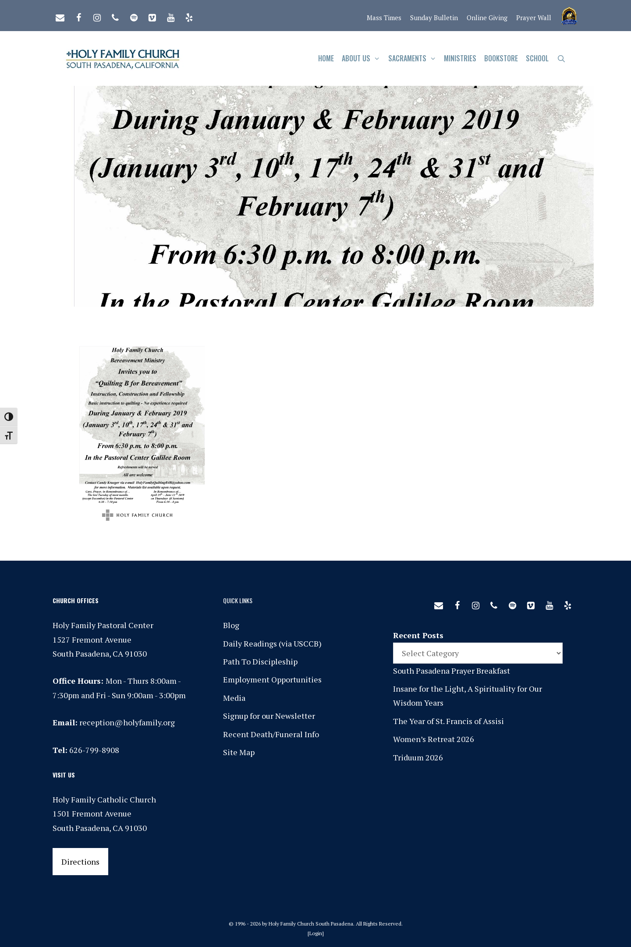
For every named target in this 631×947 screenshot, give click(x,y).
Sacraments (414, 58)
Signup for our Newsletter (269, 715)
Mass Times (384, 17)
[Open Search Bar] (561, 58)
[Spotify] (133, 16)
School (537, 58)
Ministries (460, 58)
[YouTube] (170, 16)
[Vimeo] (152, 16)
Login (315, 933)
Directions (80, 861)
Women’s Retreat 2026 (433, 739)
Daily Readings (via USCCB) (272, 643)
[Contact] (60, 16)
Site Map (239, 752)
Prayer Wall (533, 17)
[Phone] (115, 16)
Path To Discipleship (260, 661)
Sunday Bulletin (434, 17)
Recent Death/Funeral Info (271, 734)
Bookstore (501, 58)
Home (326, 58)
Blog (231, 625)
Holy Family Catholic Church (104, 799)
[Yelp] (188, 16)
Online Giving (487, 17)
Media (234, 698)
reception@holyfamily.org (127, 722)
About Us (363, 58)
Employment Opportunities (272, 679)
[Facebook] (78, 16)
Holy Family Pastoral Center (103, 625)
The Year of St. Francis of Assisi (448, 721)
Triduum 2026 (418, 757)
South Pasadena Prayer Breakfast (451, 670)
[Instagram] (96, 16)
